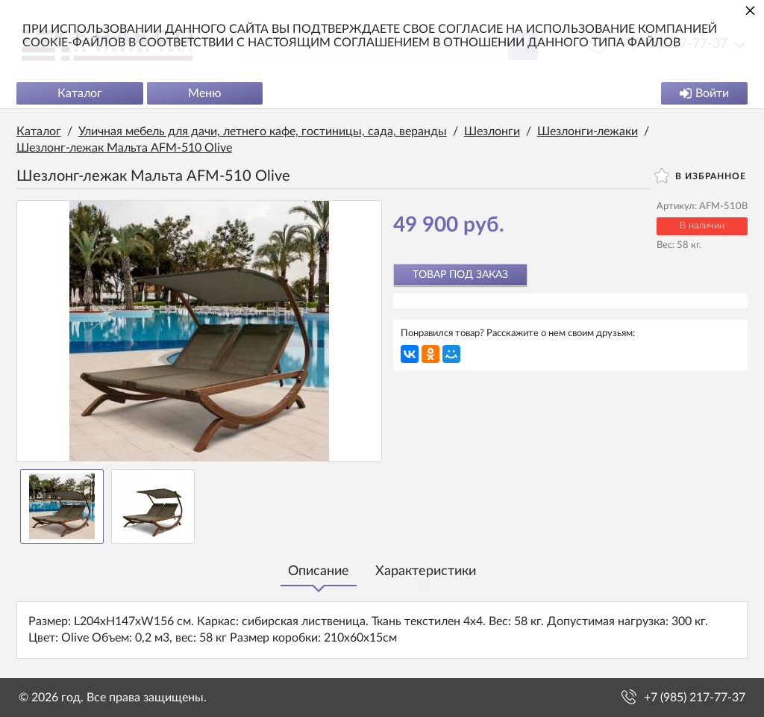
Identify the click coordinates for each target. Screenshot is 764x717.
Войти (702, 94)
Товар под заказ (460, 275)
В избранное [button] (698, 176)
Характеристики (425, 572)
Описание (318, 572)
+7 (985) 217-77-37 (694, 698)
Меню (207, 94)
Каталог (82, 94)
